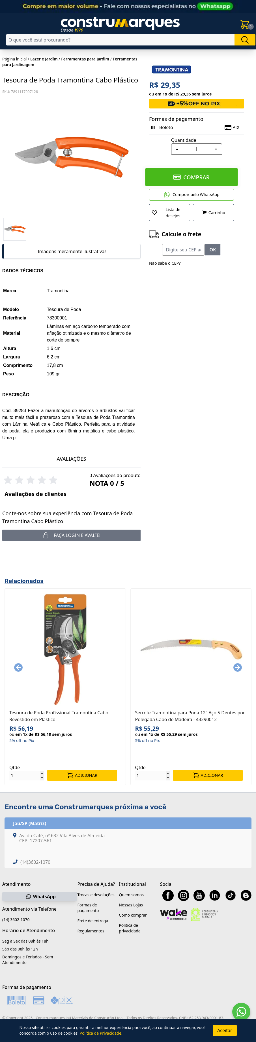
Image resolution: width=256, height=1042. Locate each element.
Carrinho (213, 213)
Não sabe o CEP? (165, 263)
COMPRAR (191, 176)
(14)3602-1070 (35, 862)
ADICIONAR (82, 775)
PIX (232, 127)
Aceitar (224, 1030)
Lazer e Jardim (44, 59)
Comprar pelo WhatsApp (192, 194)
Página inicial (14, 59)
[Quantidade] (196, 149)
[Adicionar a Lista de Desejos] (169, 212)
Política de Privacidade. (101, 1033)
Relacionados (24, 580)
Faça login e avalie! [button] (71, 535)
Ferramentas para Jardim (85, 59)
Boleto (162, 127)
